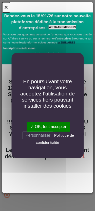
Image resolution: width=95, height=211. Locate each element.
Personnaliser (38, 135)
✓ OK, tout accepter (48, 126)
